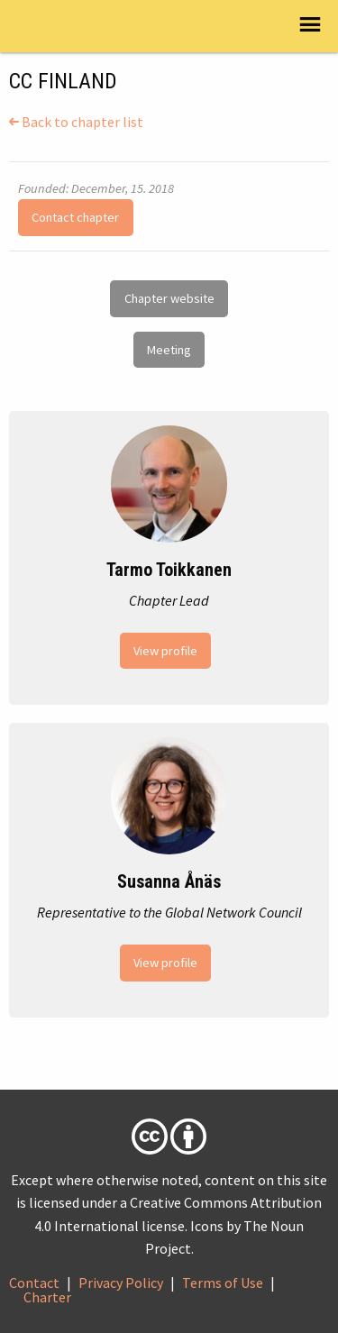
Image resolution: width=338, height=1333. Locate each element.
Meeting (169, 350)
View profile (165, 651)
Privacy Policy (120, 1282)
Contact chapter (75, 217)
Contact (34, 1282)
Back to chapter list (76, 122)
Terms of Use (222, 1282)
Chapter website (169, 298)
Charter (47, 1297)
